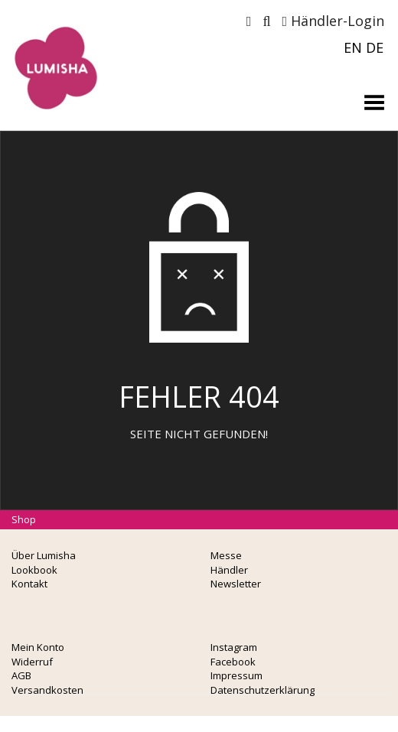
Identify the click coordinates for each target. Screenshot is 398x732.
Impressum (236, 675)
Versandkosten (47, 690)
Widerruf (32, 662)
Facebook (233, 662)
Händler (229, 570)
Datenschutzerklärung (262, 690)
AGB (21, 675)
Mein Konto (37, 647)
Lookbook (34, 570)
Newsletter (235, 583)
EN (353, 47)
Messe (226, 555)
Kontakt (29, 583)
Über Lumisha (43, 555)
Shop (23, 519)
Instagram (233, 647)
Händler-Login (333, 20)
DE (374, 47)
